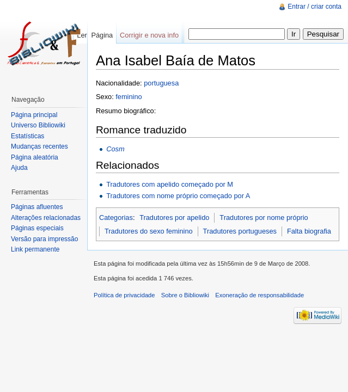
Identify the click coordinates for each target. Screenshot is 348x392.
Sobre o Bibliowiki (185, 295)
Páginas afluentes (37, 207)
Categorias (116, 217)
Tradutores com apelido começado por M (169, 184)
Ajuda (19, 167)
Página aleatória (34, 157)
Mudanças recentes (39, 146)
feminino (128, 97)
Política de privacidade (124, 295)
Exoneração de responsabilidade (259, 295)
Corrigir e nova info (149, 35)
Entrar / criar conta (314, 6)
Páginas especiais (37, 228)
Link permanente (35, 249)
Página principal (34, 115)
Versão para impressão (44, 239)
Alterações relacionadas (46, 218)
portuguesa (161, 83)
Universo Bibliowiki (38, 125)
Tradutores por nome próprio (263, 217)
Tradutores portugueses (240, 231)
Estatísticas (27, 136)
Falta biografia (309, 231)
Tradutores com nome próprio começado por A (178, 196)
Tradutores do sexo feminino (149, 231)
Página (102, 35)
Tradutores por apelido (174, 217)
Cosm (115, 149)
